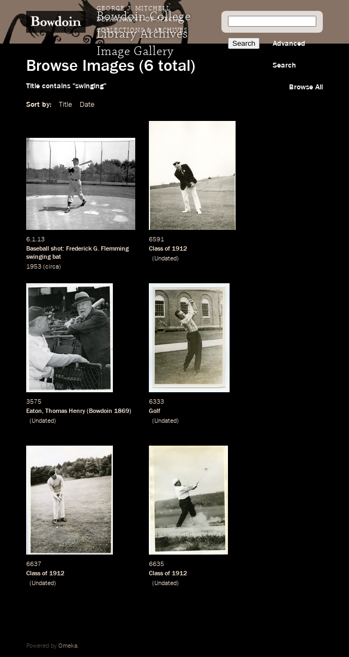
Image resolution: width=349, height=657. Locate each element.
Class (156, 249)
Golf (154, 411)
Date (87, 104)
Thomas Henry (65, 411)
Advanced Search (289, 54)
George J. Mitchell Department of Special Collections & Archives (142, 19)
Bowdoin (100, 411)
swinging (38, 257)
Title (65, 104)
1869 (121, 411)
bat (56, 257)
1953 (33, 267)
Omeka (67, 646)
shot (57, 249)
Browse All (306, 87)
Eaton (34, 411)
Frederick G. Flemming (97, 249)
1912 (179, 249)
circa (52, 267)
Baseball (37, 249)
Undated (165, 259)
